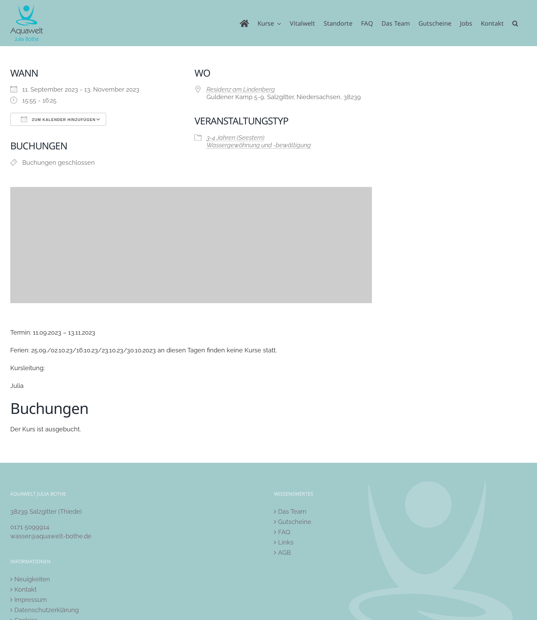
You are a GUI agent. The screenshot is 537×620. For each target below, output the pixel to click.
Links (286, 542)
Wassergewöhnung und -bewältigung (259, 145)
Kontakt (25, 589)
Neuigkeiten (32, 579)
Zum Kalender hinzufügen (58, 119)
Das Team (292, 511)
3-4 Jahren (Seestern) (235, 137)
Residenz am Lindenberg (241, 89)
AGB (284, 552)
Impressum (30, 599)
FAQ (284, 532)
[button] (515, 23)
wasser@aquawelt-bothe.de (50, 536)
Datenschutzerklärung (46, 610)
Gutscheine (294, 521)
